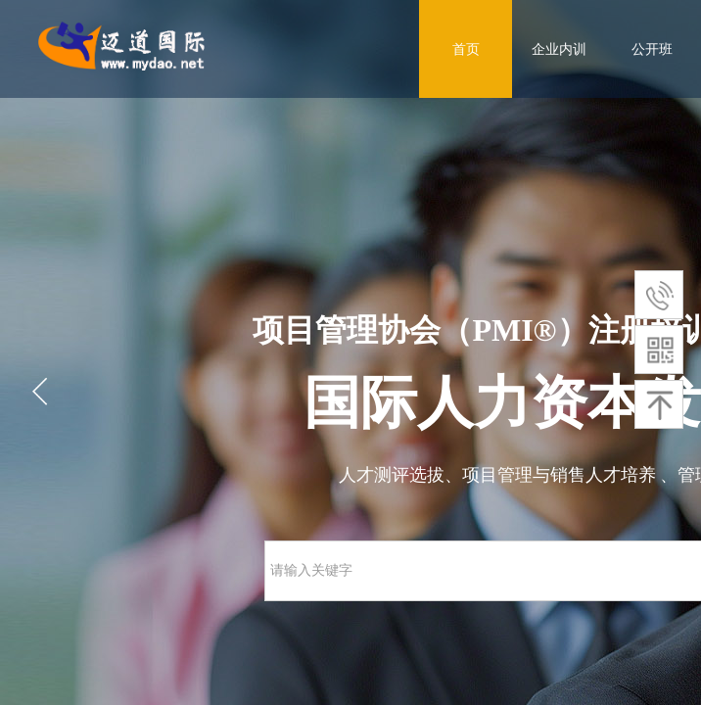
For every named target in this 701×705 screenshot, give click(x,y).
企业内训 (559, 49)
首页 (466, 49)
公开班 (652, 49)
